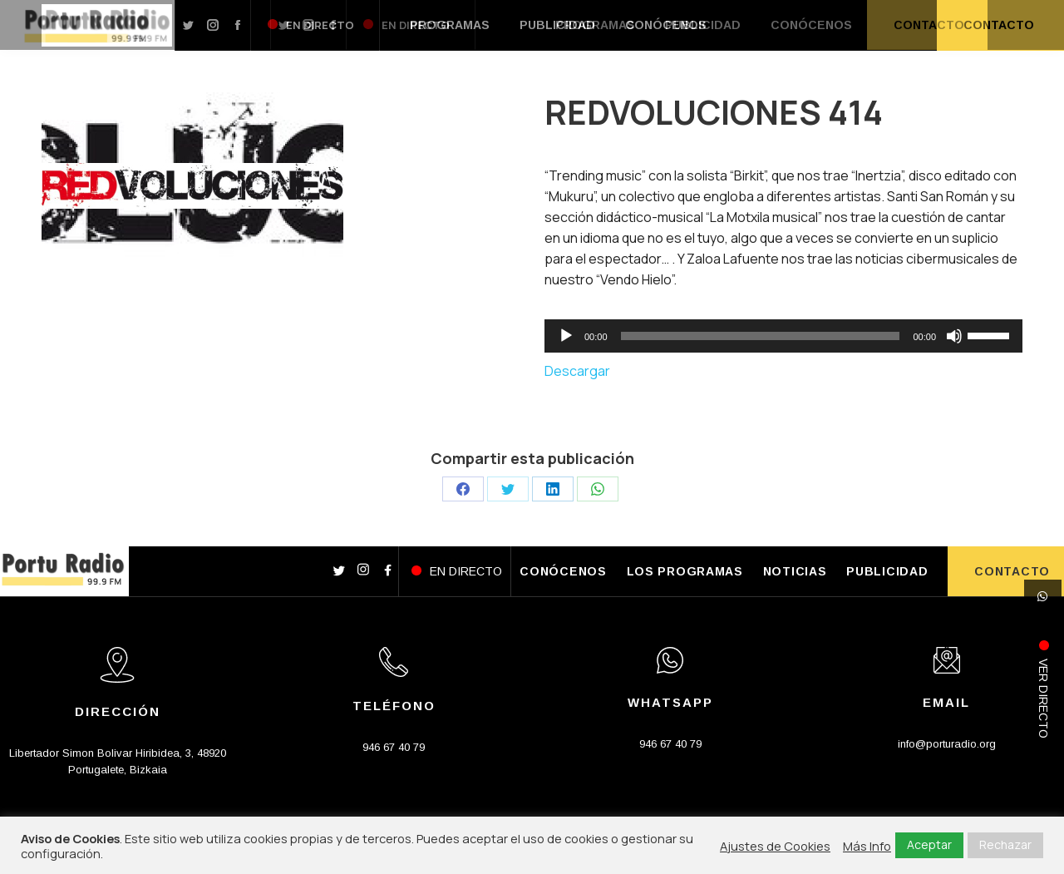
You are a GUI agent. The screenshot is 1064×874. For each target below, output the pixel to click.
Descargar (577, 371)
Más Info (867, 845)
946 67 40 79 (393, 747)
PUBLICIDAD (887, 571)
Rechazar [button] (1005, 844)
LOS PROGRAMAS (685, 571)
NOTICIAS (795, 571)
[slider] (760, 336)
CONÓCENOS (563, 571)
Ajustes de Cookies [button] (775, 845)
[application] (783, 336)
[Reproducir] (566, 336)
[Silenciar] (954, 336)
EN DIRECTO (466, 571)
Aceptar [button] (929, 844)
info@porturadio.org (947, 744)
